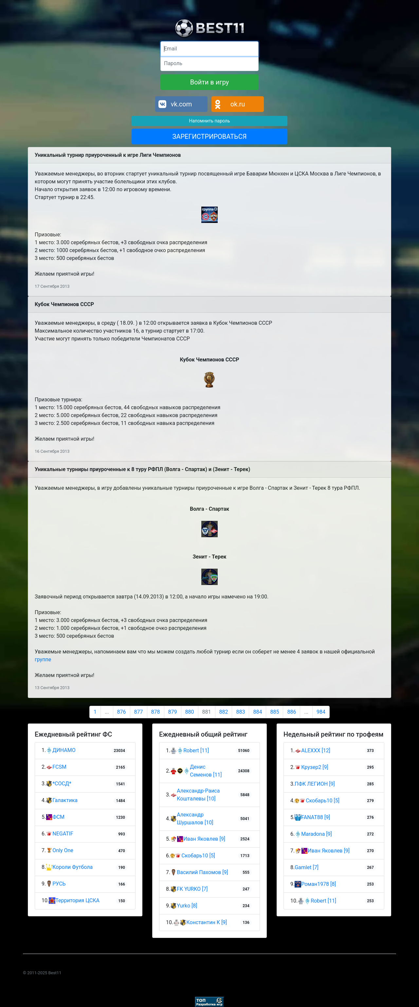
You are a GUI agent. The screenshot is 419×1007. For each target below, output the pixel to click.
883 (240, 712)
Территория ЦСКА (74, 900)
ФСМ (55, 817)
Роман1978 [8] (318, 884)
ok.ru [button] (237, 104)
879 (172, 712)
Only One (59, 850)
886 (291, 712)
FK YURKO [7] (192, 889)
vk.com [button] (181, 104)
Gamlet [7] (307, 867)
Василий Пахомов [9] (202, 872)
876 (121, 712)
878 (155, 712)
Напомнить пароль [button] (209, 120)
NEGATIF (59, 834)
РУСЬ (55, 884)
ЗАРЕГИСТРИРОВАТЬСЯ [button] (210, 136)
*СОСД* (58, 783)
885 (274, 712)
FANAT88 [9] (315, 817)
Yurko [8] (187, 906)
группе (43, 659)
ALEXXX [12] (315, 750)
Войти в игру (209, 82)
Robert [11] (196, 750)
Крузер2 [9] (314, 767)
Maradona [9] (316, 834)
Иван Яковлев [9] (204, 839)
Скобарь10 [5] (198, 855)
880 (189, 712)
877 (138, 712)
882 (223, 712)
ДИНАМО (60, 750)
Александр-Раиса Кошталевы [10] (198, 795)
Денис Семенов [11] (206, 771)
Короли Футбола (69, 867)
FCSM (56, 767)
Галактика (62, 800)
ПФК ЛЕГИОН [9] (315, 784)
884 (257, 712)
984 (321, 712)
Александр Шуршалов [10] (195, 819)
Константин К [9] (206, 922)
